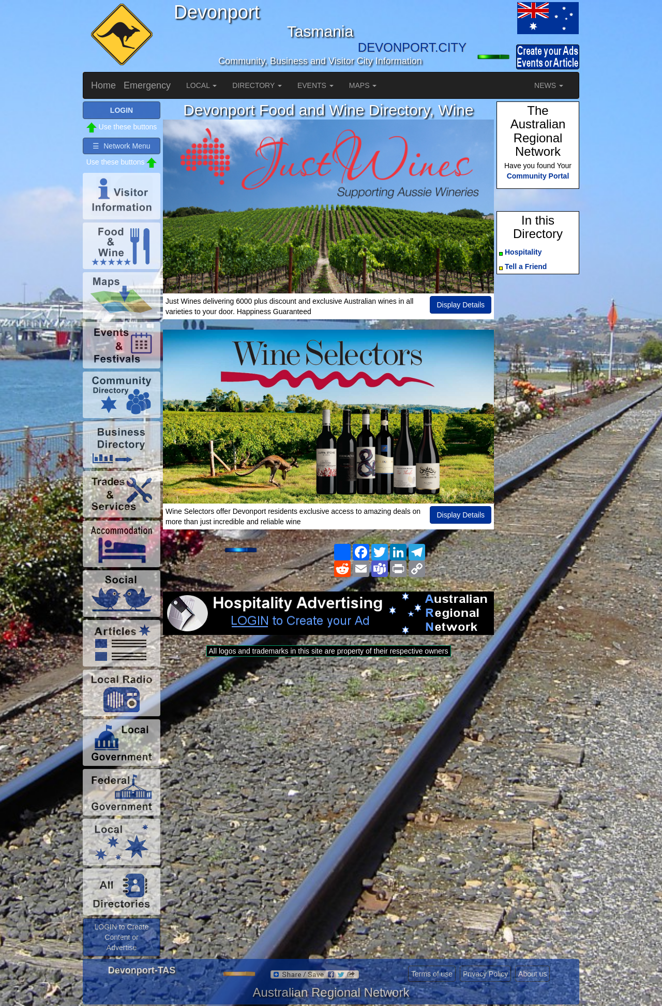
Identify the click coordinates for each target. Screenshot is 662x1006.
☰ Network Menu (121, 146)
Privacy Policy (485, 974)
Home (103, 85)
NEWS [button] (548, 85)
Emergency (147, 85)
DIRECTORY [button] (257, 85)
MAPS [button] (363, 85)
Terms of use (432, 974)
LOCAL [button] (201, 85)
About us (532, 974)
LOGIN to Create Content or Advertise (121, 937)
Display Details (461, 305)
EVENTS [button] (315, 85)
